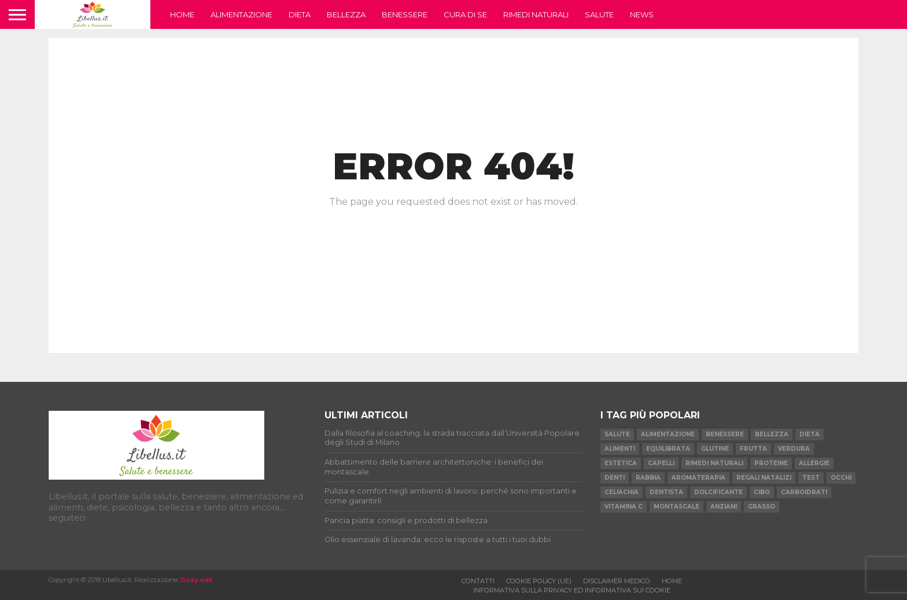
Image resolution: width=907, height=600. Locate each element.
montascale (676, 506)
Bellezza (346, 14)
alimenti (619, 448)
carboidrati (804, 492)
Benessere (404, 14)
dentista (666, 492)
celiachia (621, 492)
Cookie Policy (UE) (539, 581)
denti (614, 477)
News (642, 14)
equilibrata (668, 448)
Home (182, 14)
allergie (814, 463)
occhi (841, 477)
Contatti (478, 581)
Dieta (300, 14)
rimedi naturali (714, 463)
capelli (661, 463)
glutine (715, 448)
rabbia (648, 477)
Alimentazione (241, 14)
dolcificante (718, 492)
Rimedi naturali (536, 14)
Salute (599, 14)
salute (617, 434)
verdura (794, 448)
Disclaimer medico (616, 581)
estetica (620, 463)
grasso (761, 506)
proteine (771, 463)
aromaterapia (698, 477)
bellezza (771, 434)
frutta (753, 448)
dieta (809, 434)
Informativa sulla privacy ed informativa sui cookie (571, 590)
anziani (723, 506)
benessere (725, 434)
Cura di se (465, 14)
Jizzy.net (196, 580)
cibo (762, 492)
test (811, 477)
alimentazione (668, 434)
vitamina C (623, 506)
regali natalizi (763, 477)
